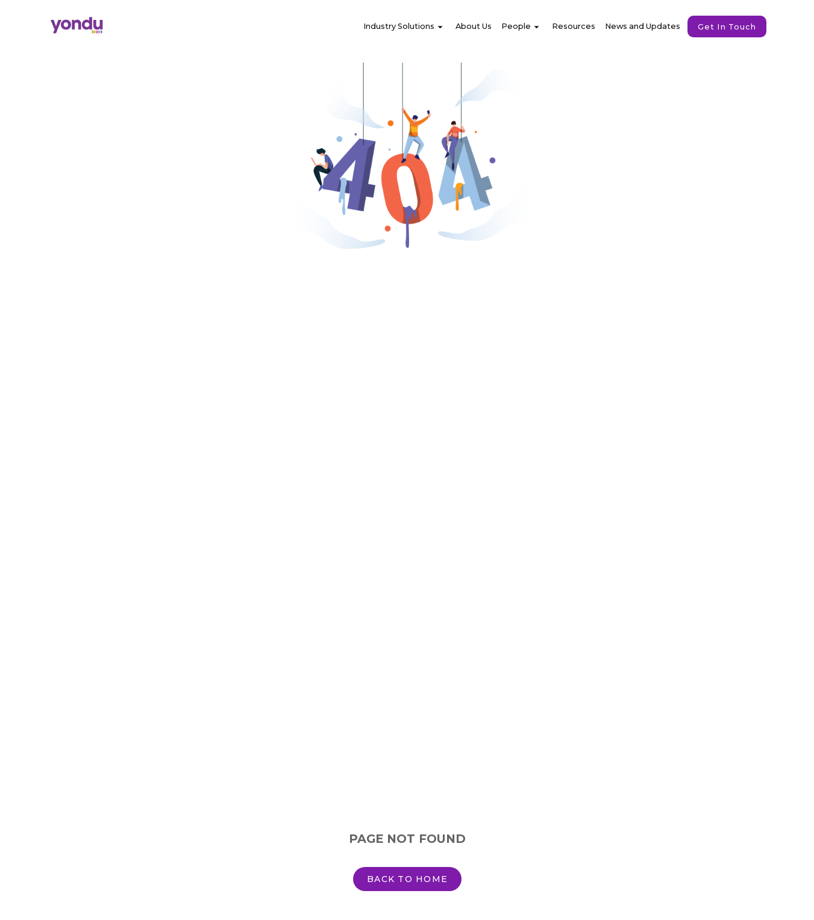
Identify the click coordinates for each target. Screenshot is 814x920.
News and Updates (642, 26)
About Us (474, 26)
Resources (573, 26)
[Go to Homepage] (106, 26)
